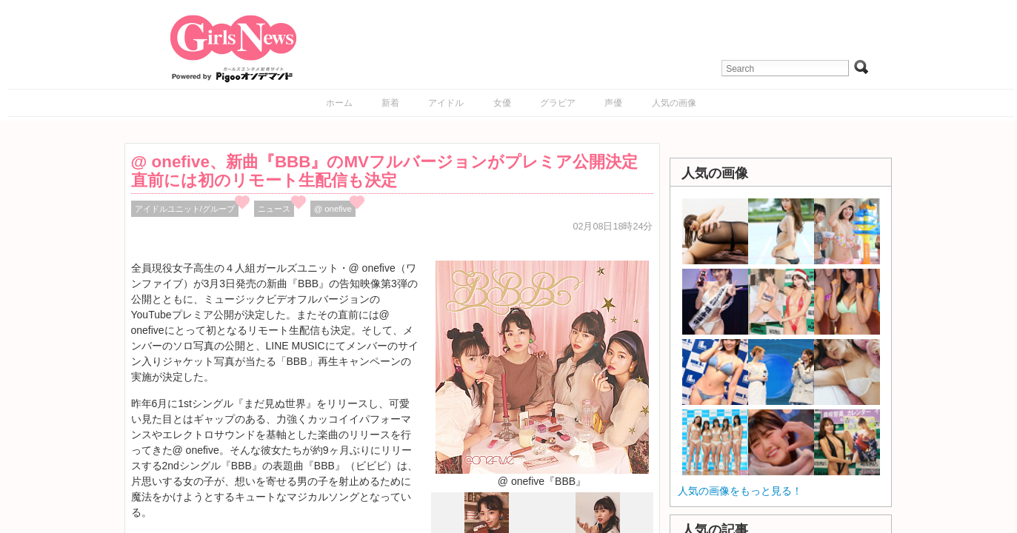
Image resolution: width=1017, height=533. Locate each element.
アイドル (446, 103)
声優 (613, 103)
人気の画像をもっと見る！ (740, 491)
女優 (502, 103)
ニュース (274, 208)
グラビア (558, 103)
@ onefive (333, 208)
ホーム (339, 103)
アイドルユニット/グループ (185, 208)
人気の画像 (674, 103)
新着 (390, 103)
